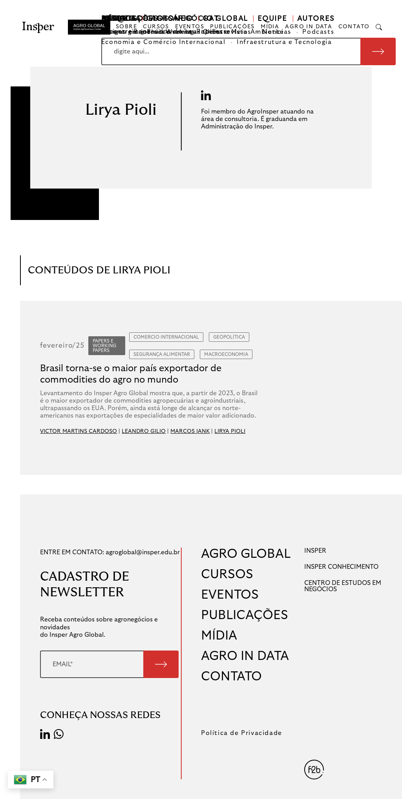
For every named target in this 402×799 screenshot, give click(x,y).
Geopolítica (229, 337)
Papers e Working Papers (104, 346)
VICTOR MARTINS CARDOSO (78, 431)
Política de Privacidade (241, 733)
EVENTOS (189, 26)
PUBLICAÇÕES (232, 26)
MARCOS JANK (190, 431)
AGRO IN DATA (308, 26)
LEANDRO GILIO (144, 431)
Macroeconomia (226, 354)
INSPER (315, 551)
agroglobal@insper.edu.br (143, 552)
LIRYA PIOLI (229, 431)
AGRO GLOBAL (246, 554)
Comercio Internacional (166, 337)
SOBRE (126, 26)
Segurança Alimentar (161, 354)
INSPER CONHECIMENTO (341, 567)
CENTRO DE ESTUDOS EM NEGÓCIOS (342, 586)
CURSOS (156, 26)
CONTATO (354, 26)
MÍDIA (270, 26)
